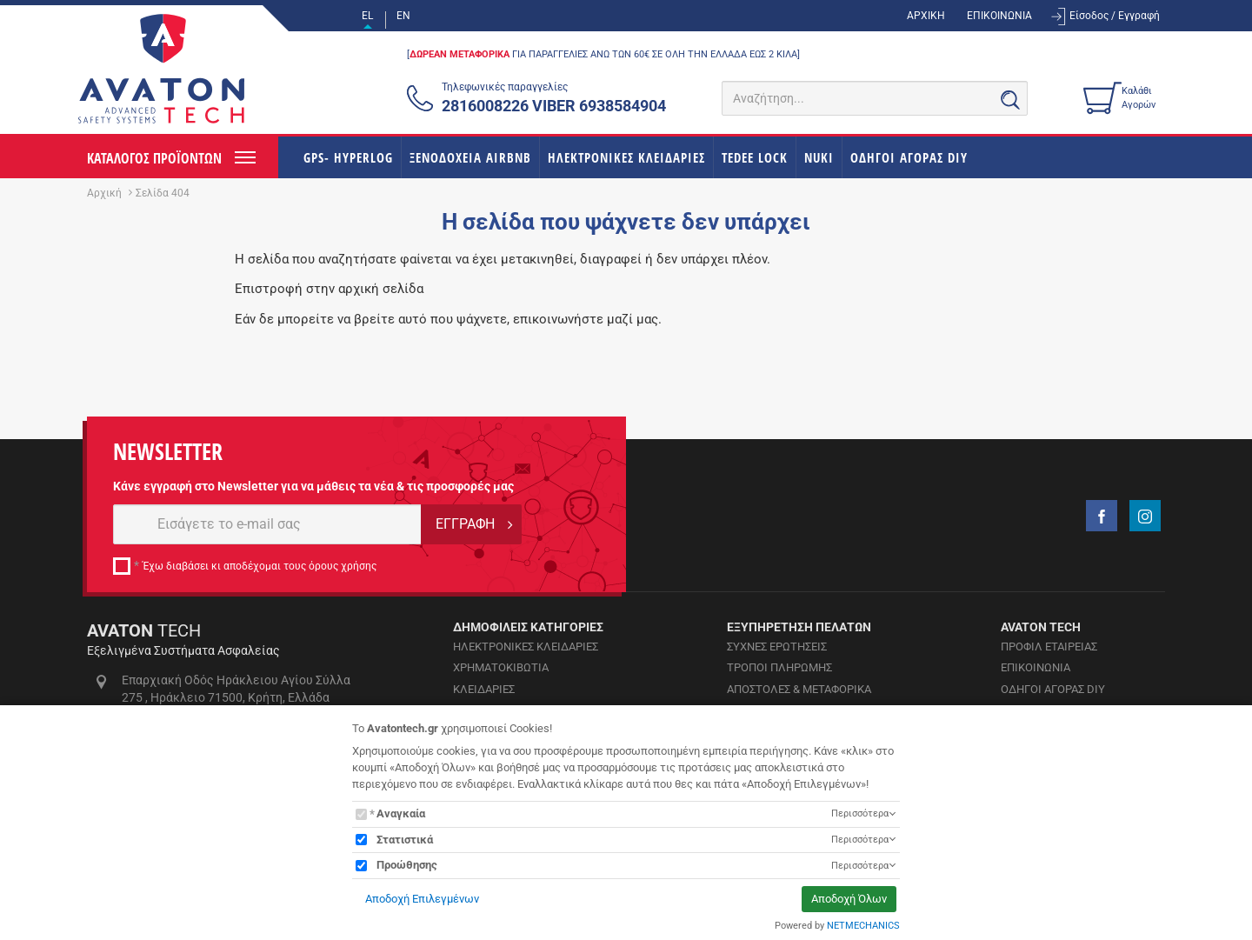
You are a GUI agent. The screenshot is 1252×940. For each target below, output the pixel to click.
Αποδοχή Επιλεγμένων (422, 898)
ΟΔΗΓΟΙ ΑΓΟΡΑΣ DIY (909, 157)
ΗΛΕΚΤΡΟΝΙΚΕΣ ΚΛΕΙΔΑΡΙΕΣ (626, 157)
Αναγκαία (400, 813)
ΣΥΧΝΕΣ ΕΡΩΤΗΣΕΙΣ (777, 646)
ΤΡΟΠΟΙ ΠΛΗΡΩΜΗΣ (779, 667)
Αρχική (104, 193)
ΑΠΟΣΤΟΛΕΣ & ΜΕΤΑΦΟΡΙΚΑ (799, 689)
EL (367, 16)
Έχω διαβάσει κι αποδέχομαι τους (259, 566)
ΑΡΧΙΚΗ (926, 16)
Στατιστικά (404, 839)
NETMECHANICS (863, 925)
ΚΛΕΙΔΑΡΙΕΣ (484, 689)
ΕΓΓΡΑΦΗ (465, 524)
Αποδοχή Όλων (849, 898)
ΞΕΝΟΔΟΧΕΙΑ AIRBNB (470, 157)
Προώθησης (406, 864)
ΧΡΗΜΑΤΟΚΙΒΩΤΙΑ (501, 667)
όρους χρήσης (342, 566)
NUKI (819, 157)
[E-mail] (267, 524)
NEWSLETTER (168, 451)
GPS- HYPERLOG (348, 157)
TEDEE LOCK (755, 157)
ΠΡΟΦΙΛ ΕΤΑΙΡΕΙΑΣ (1049, 646)
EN (403, 16)
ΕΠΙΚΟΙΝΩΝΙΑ (999, 16)
